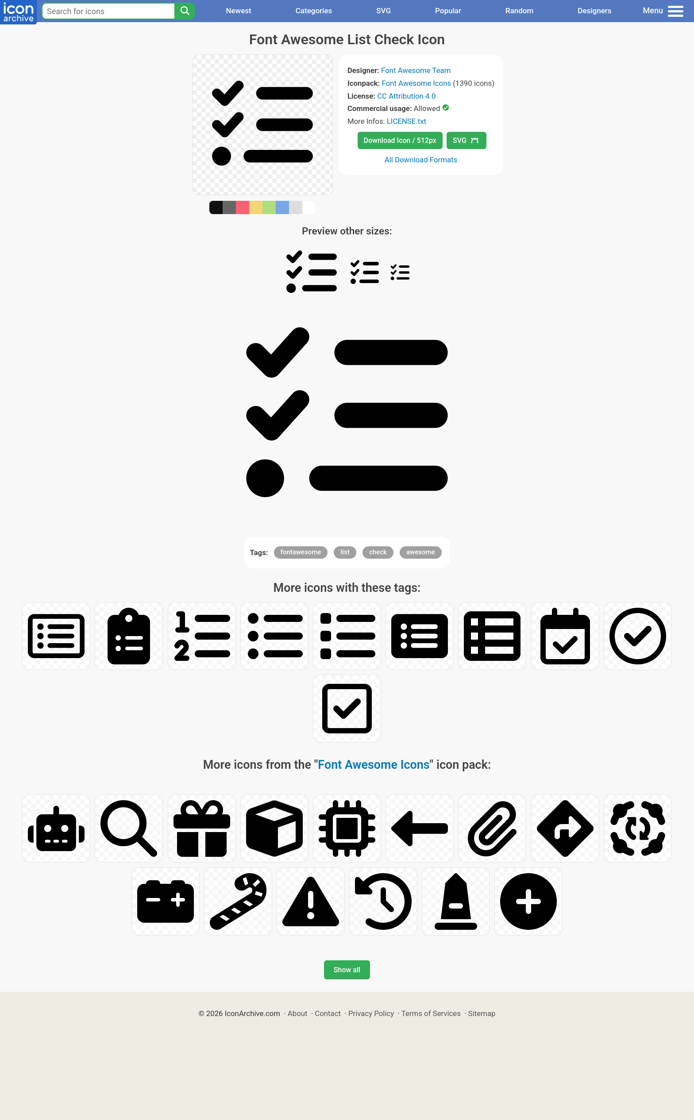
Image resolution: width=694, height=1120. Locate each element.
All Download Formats (421, 159)
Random (519, 10)
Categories (314, 10)
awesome (420, 552)
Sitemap (482, 1013)
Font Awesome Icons (416, 83)
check (378, 552)
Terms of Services (431, 1013)
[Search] (184, 11)
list (344, 552)
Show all (347, 970)
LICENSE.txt (406, 121)
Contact (328, 1013)
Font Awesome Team (416, 70)
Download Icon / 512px (400, 140)
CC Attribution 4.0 (406, 96)
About (298, 1013)
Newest (238, 10)
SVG (383, 10)
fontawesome (301, 552)
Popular (448, 10)
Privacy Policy (371, 1013)
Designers (594, 10)
